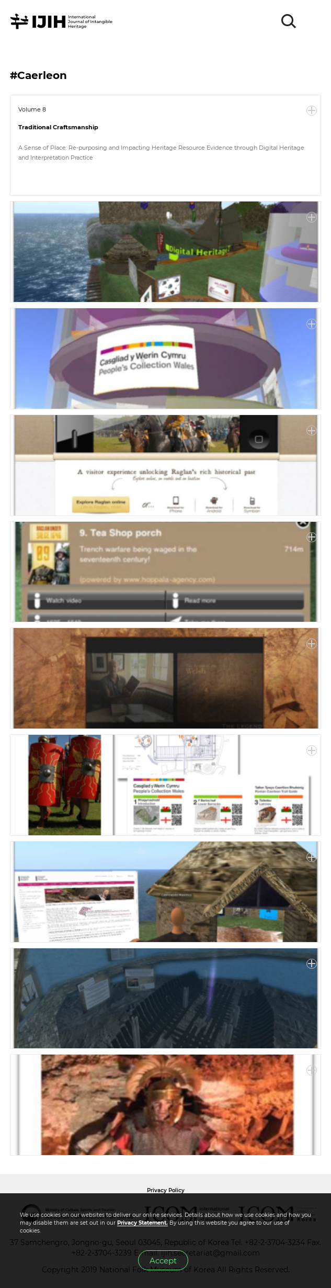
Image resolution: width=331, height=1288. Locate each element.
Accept (163, 1260)
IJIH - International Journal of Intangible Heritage (63, 21)
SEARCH (289, 21)
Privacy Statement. (142, 1222)
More (311, 111)
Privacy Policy (166, 1190)
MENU (313, 21)
